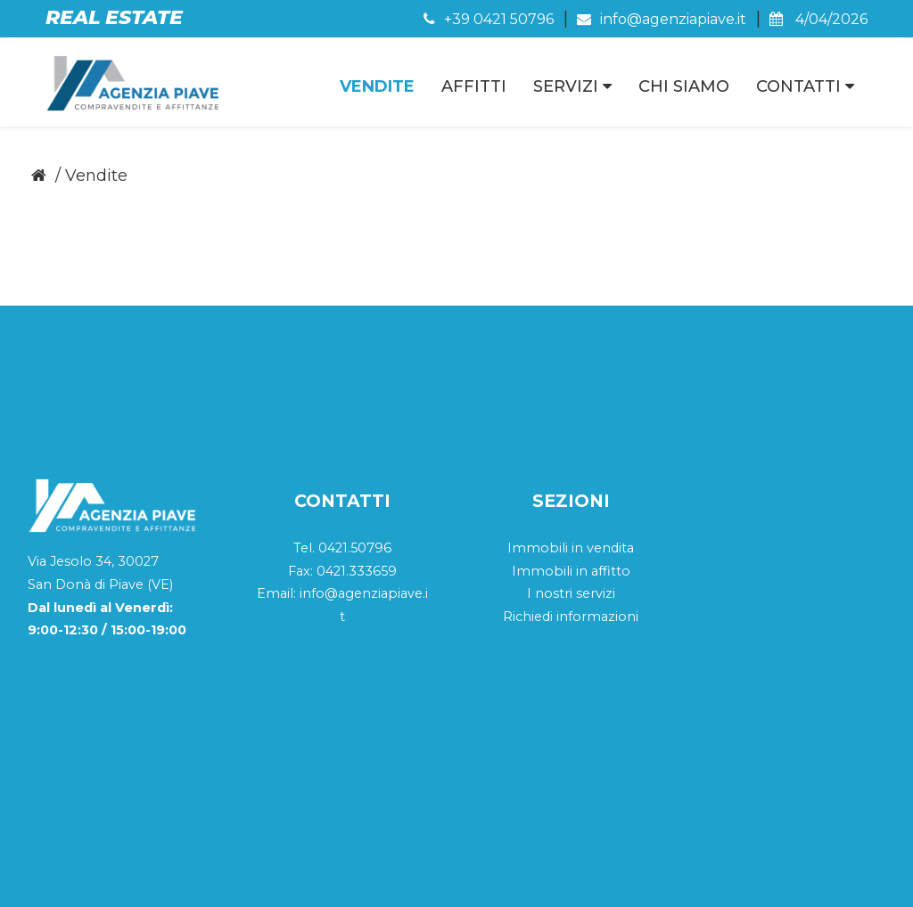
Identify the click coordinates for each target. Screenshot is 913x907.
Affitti (473, 86)
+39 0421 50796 (489, 19)
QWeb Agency (826, 877)
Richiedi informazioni (570, 502)
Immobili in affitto (571, 457)
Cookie (614, 877)
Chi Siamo (683, 86)
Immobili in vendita (570, 434)
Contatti (805, 86)
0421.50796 (354, 434)
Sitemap (741, 877)
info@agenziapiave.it (661, 19)
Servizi (572, 86)
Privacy (676, 877)
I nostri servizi (571, 479)
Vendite (377, 86)
